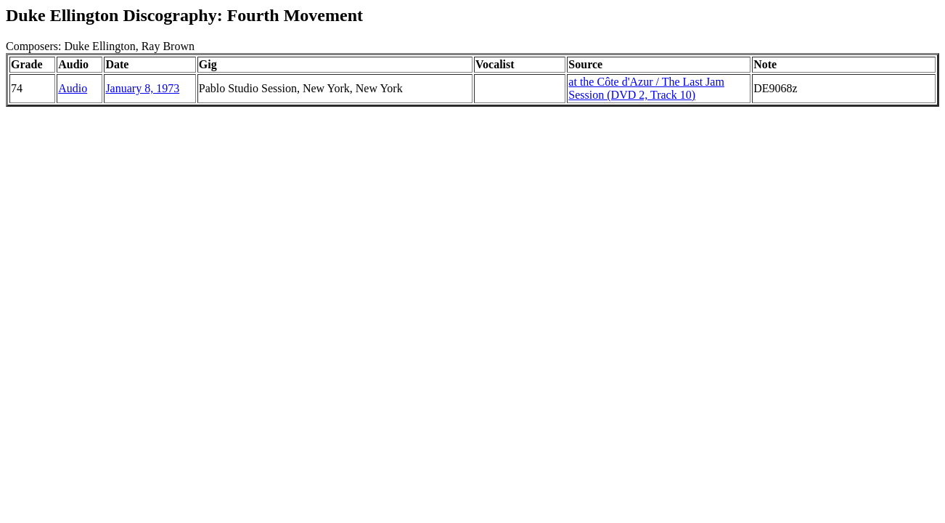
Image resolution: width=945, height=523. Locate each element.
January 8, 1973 (142, 88)
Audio (72, 88)
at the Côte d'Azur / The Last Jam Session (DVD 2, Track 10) (646, 88)
